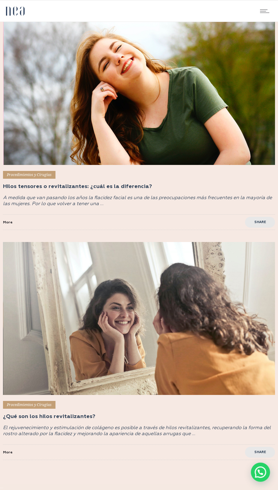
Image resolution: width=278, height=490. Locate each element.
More (8, 222)
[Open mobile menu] (266, 11)
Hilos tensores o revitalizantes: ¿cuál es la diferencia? (77, 186)
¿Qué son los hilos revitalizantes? (49, 416)
